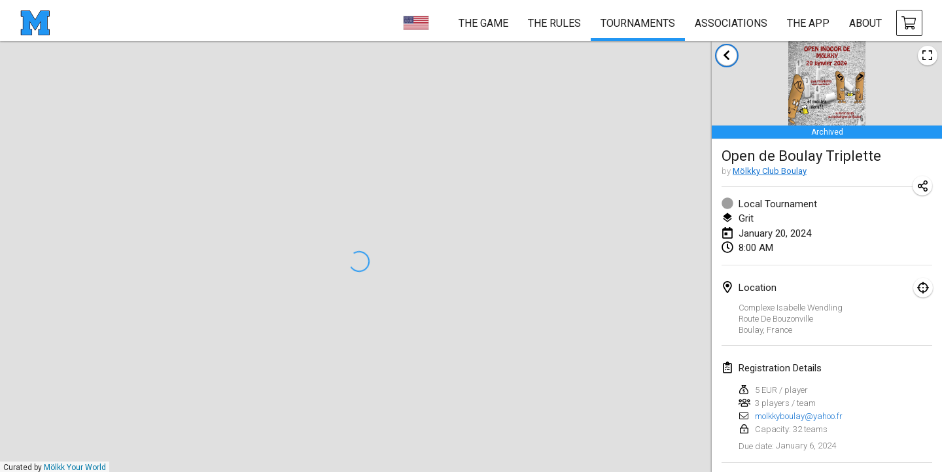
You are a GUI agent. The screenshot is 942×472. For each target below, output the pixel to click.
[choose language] (416, 23)
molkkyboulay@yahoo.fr (799, 416)
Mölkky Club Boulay (770, 171)
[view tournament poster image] (927, 55)
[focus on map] (923, 287)
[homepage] (35, 23)
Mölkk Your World (75, 467)
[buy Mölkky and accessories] (909, 23)
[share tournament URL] (922, 185)
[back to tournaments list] (727, 55)
